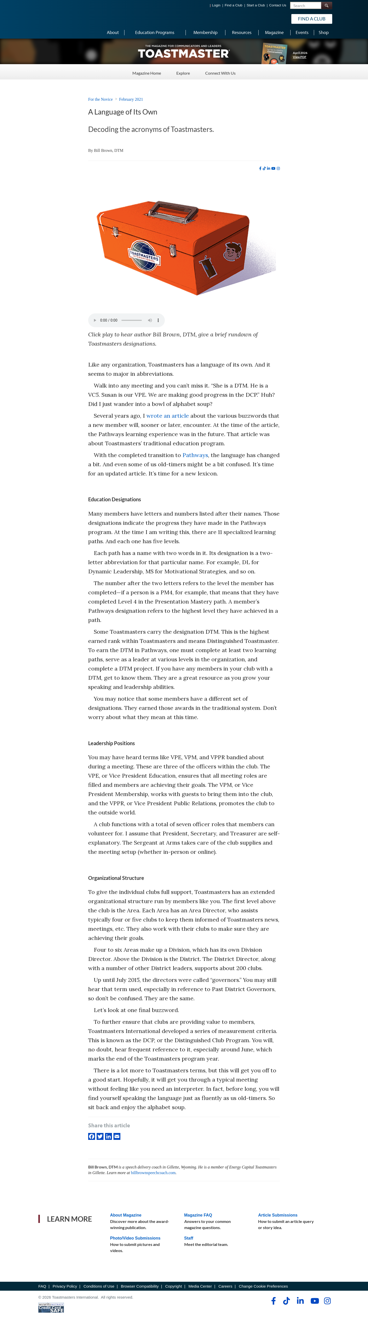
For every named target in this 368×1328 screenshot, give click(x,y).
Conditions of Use (99, 1286)
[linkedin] (268, 168)
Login (216, 5)
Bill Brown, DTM (108, 150)
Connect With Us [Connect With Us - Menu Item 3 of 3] (220, 71)
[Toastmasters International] (52, 18)
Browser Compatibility (140, 1286)
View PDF (299, 57)
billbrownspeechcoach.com (153, 1173)
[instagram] (278, 168)
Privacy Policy (65, 1286)
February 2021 (131, 99)
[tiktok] (264, 168)
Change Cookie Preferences (263, 1286)
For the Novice (100, 99)
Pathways (195, 455)
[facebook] (260, 168)
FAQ (42, 1286)
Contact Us (277, 5)
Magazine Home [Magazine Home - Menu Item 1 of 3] (146, 71)
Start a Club (256, 5)
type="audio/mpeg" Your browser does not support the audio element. (126, 320)
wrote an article (167, 415)
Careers (225, 1286)
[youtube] (273, 168)
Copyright (173, 1286)
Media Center (200, 1286)
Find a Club (233, 5)
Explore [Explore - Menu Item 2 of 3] (183, 71)
